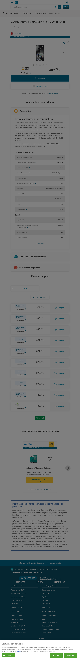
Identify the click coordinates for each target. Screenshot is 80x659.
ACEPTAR (56, 655)
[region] (40, 649)
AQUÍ (19, 651)
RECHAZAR (70, 655)
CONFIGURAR (6, 655)
